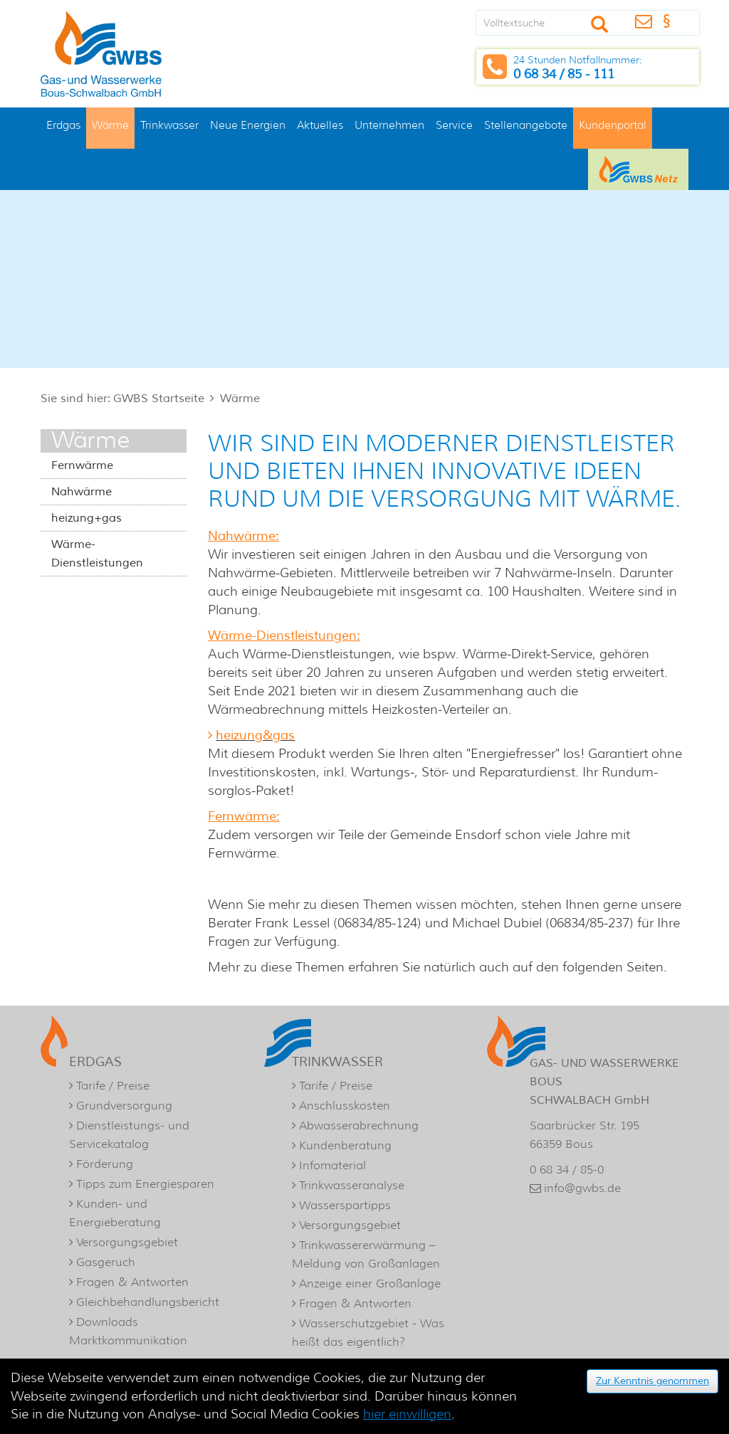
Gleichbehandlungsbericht (147, 1302)
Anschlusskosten (344, 1105)
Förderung (104, 1164)
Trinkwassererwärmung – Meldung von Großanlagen (366, 1254)
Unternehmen (389, 125)
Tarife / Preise (113, 1085)
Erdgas (63, 125)
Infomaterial (332, 1165)
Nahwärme (81, 492)
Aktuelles (320, 125)
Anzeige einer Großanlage (370, 1283)
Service (454, 125)
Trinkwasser (169, 125)
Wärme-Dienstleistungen (97, 553)
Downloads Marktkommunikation (128, 1331)
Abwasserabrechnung (359, 1125)
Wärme (110, 125)
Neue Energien (247, 125)
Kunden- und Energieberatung (115, 1213)
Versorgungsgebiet (127, 1242)
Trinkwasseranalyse (351, 1185)
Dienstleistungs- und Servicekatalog (129, 1135)
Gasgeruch (105, 1262)
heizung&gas (255, 735)
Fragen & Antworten (132, 1282)
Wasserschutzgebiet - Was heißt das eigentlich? (368, 1333)
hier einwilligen (407, 1414)
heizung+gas (86, 518)
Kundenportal (612, 125)
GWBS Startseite (158, 398)
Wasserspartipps (345, 1205)
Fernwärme (82, 465)
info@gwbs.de (582, 1188)
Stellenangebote (525, 125)
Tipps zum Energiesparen (145, 1184)
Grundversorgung (124, 1105)
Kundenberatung (345, 1145)
